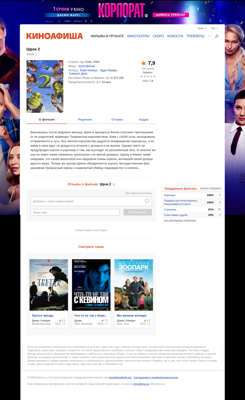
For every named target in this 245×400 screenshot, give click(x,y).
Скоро (158, 36)
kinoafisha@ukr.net (120, 377)
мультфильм (86, 66)
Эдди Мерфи (108, 70)
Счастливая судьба (176, 215)
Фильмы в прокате (107, 36)
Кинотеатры (138, 36)
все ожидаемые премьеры (180, 220)
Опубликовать (137, 212)
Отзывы (117, 119)
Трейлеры (195, 36)
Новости (175, 36)
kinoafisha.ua (141, 383)
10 (154, 76)
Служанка (170, 209)
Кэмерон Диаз (78, 73)
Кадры (143, 119)
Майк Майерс (89, 70)
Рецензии (85, 119)
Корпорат (169, 195)
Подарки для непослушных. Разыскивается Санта (181, 202)
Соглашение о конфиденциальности (156, 377)
